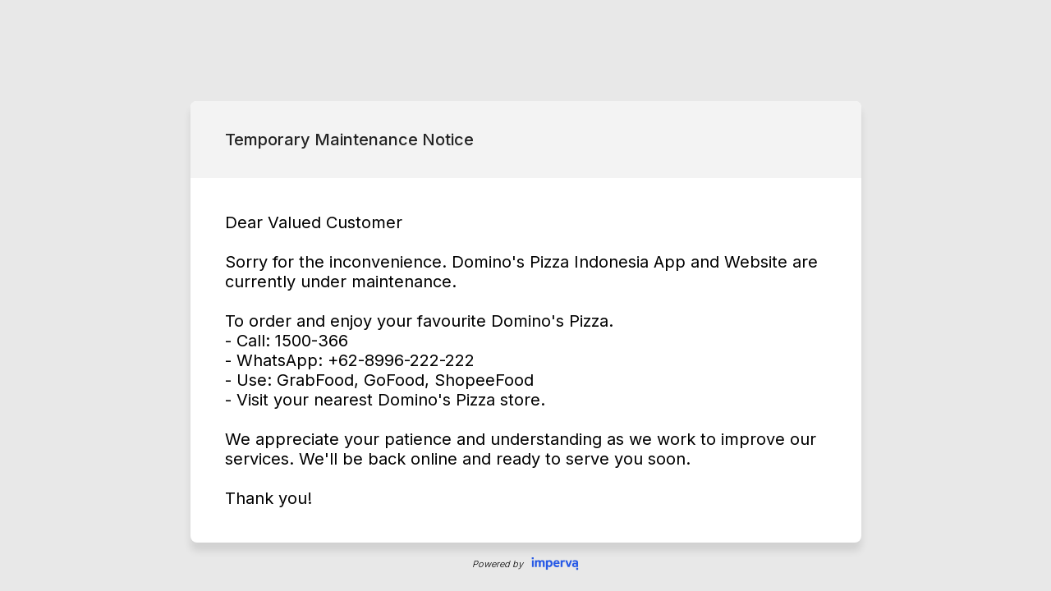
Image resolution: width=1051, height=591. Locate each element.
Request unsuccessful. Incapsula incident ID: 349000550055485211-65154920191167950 (525, 295)
